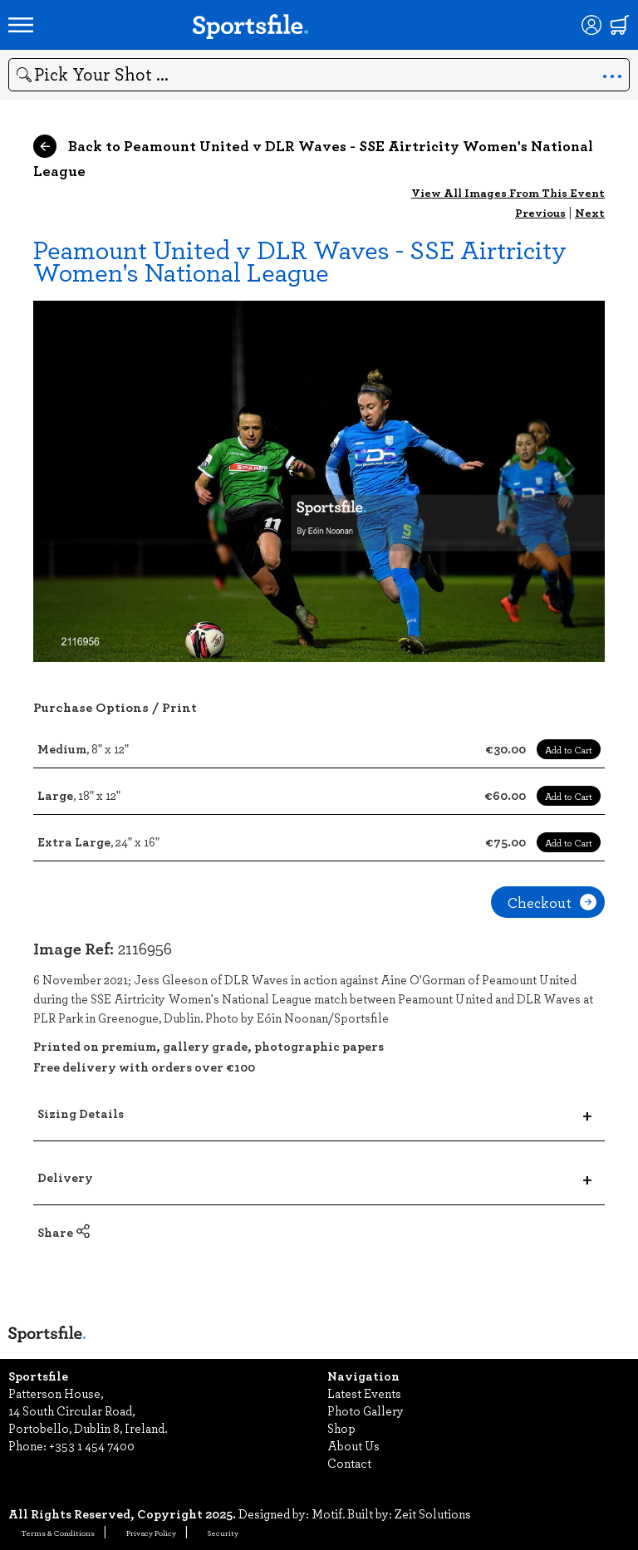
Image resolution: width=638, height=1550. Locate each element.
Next (590, 212)
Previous (540, 212)
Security (223, 1532)
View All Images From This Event (508, 192)
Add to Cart (568, 749)
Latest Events (364, 1393)
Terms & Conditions (58, 1532)
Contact (349, 1462)
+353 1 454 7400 (92, 1445)
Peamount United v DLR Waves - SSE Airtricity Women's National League (300, 260)
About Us (353, 1445)
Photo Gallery (365, 1410)
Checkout (552, 902)
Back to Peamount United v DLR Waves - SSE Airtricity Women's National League (313, 158)
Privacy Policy (151, 1532)
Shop (341, 1428)
